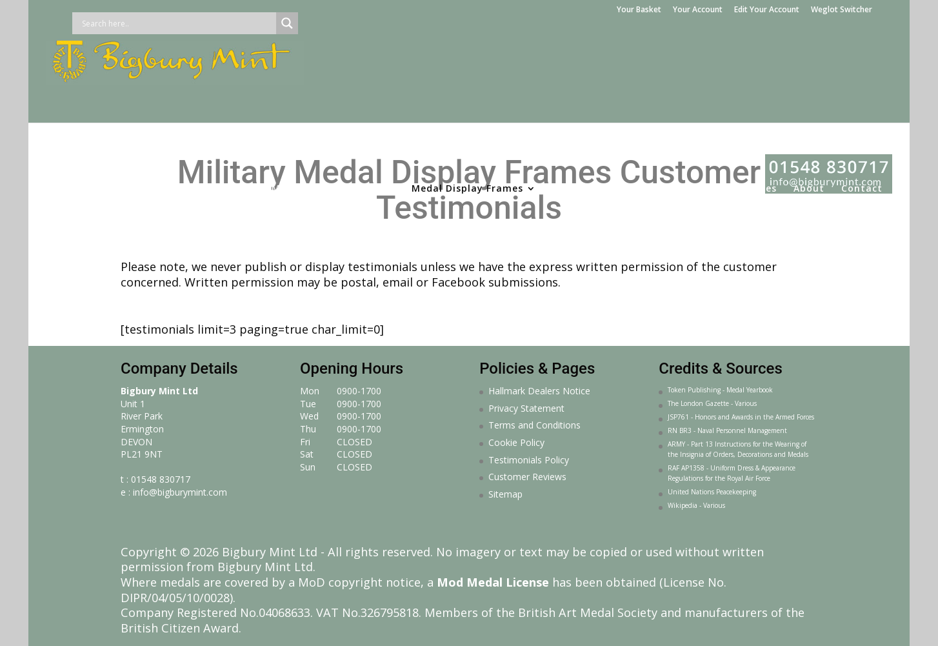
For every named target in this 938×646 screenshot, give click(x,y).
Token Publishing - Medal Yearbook (720, 389)
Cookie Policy (516, 442)
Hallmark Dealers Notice (539, 391)
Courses (757, 106)
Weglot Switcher (841, 10)
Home (70, 106)
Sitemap (505, 494)
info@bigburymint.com (180, 492)
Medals (119, 106)
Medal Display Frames (467, 106)
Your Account (698, 10)
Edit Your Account (766, 10)
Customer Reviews (527, 476)
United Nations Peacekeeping (712, 491)
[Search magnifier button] (287, 23)
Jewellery (618, 106)
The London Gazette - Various (712, 403)
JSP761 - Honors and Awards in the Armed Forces (741, 416)
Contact (862, 106)
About (808, 106)
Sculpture (682, 106)
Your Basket (639, 10)
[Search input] (177, 23)
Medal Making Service (327, 106)
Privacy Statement (526, 408)
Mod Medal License (493, 582)
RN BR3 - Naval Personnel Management (727, 430)
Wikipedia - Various (696, 505)
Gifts (566, 106)
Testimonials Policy (528, 460)
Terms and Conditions (534, 425)
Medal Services (204, 106)
